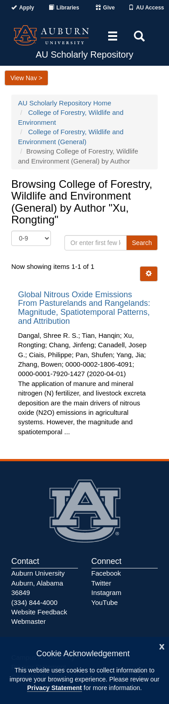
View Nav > (26, 78)
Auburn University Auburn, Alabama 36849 (37, 582)
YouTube (104, 602)
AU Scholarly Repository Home (64, 103)
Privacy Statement (54, 687)
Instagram (106, 592)
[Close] (161, 645)
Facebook (106, 573)
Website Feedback (39, 612)
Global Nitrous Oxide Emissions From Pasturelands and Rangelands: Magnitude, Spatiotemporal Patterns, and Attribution (84, 308)
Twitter (101, 583)
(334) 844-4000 (34, 602)
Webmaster (28, 621)
